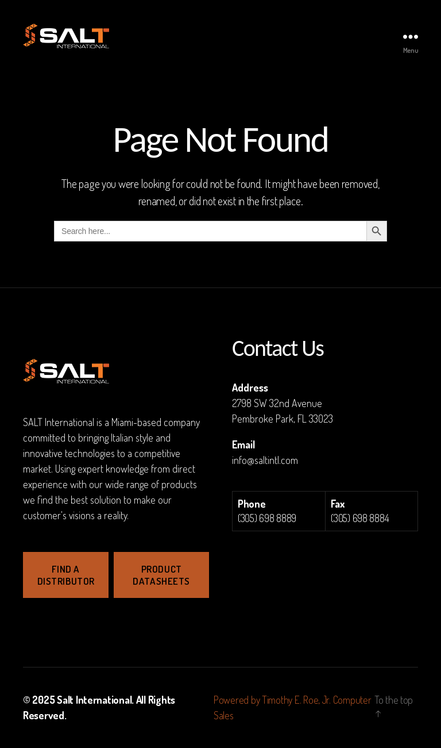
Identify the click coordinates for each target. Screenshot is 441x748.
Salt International (94, 699)
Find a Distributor (66, 575)
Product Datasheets (161, 575)
